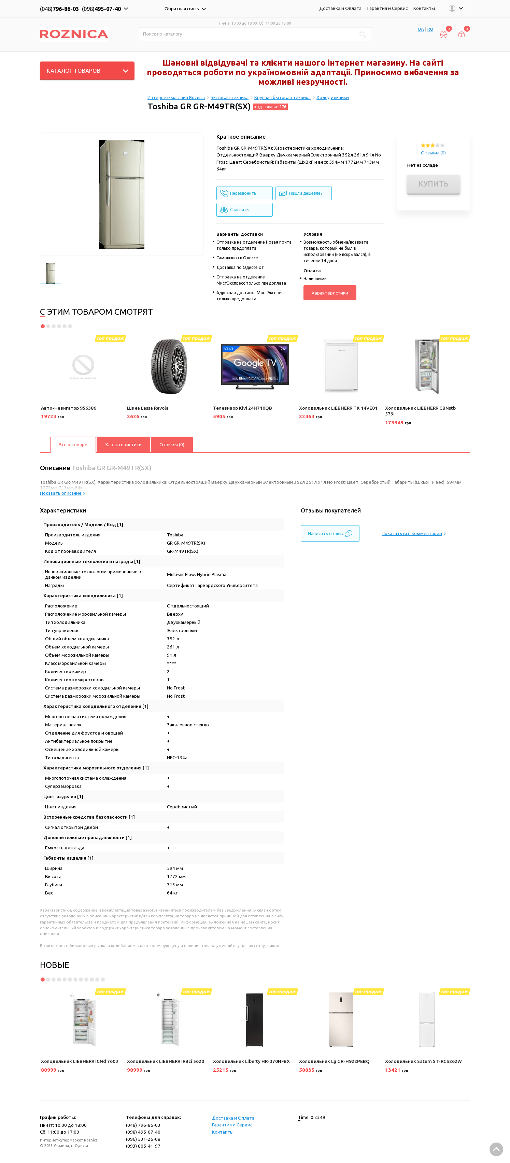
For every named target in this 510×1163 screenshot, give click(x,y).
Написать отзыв (330, 533)
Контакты (424, 8)
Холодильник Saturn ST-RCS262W (423, 1061)
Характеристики (330, 293)
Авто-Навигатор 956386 (68, 408)
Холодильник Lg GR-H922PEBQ (334, 1061)
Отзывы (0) (433, 152)
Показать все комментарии (414, 533)
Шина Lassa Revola (148, 408)
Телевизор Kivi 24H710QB (242, 408)
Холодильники (332, 97)
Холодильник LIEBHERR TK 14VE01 (338, 408)
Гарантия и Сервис (387, 8)
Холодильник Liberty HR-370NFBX (251, 1061)
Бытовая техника (230, 97)
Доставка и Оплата (340, 8)
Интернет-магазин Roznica (176, 97)
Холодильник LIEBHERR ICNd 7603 (79, 1061)
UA (421, 29)
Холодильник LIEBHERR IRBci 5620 (165, 1061)
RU (430, 29)
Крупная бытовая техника (282, 97)
